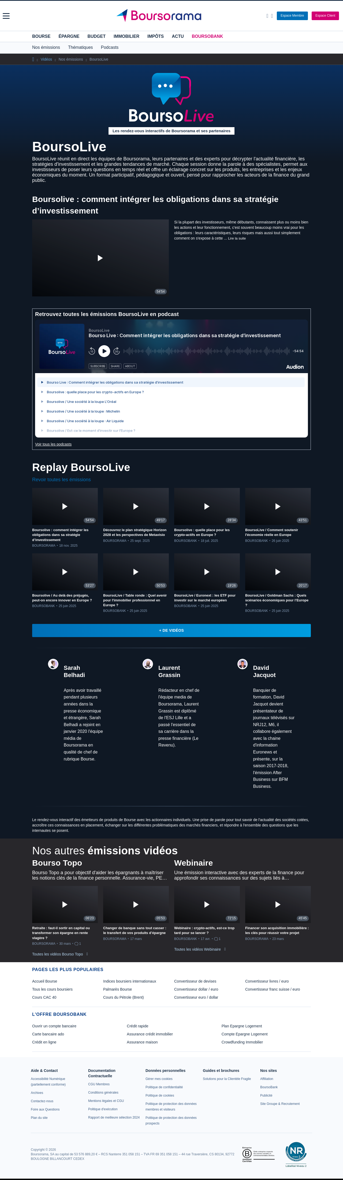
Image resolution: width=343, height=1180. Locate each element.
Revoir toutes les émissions (61, 479)
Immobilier (126, 36)
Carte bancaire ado (48, 1034)
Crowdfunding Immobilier (242, 1042)
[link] (37, 1093)
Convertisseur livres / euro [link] (267, 981)
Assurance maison (142, 1042)
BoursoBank (207, 36)
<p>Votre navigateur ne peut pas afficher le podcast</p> (171, 378)
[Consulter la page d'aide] (272, 16)
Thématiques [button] (80, 47)
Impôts (155, 36)
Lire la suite (237, 238)
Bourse (41, 36)
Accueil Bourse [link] (44, 981)
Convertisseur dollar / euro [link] (196, 989)
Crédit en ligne (44, 1042)
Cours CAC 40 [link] (44, 997)
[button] (6, 16)
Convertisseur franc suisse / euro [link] (272, 989)
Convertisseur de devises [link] (195, 981)
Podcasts (110, 47)
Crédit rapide (137, 1026)
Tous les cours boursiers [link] (52, 989)
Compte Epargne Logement (245, 1034)
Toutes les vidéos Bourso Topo (57, 954)
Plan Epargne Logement (242, 1026)
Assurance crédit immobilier (150, 1034)
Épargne (68, 36)
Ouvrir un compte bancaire (54, 1026)
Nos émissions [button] (46, 47)
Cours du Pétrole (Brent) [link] (123, 997)
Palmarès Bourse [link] (117, 989)
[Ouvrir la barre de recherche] (267, 16)
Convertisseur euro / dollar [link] (196, 997)
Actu (178, 36)
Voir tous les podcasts (53, 444)
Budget (96, 36)
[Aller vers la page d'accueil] (172, 16)
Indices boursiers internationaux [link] (129, 981)
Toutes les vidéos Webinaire (197, 949)
